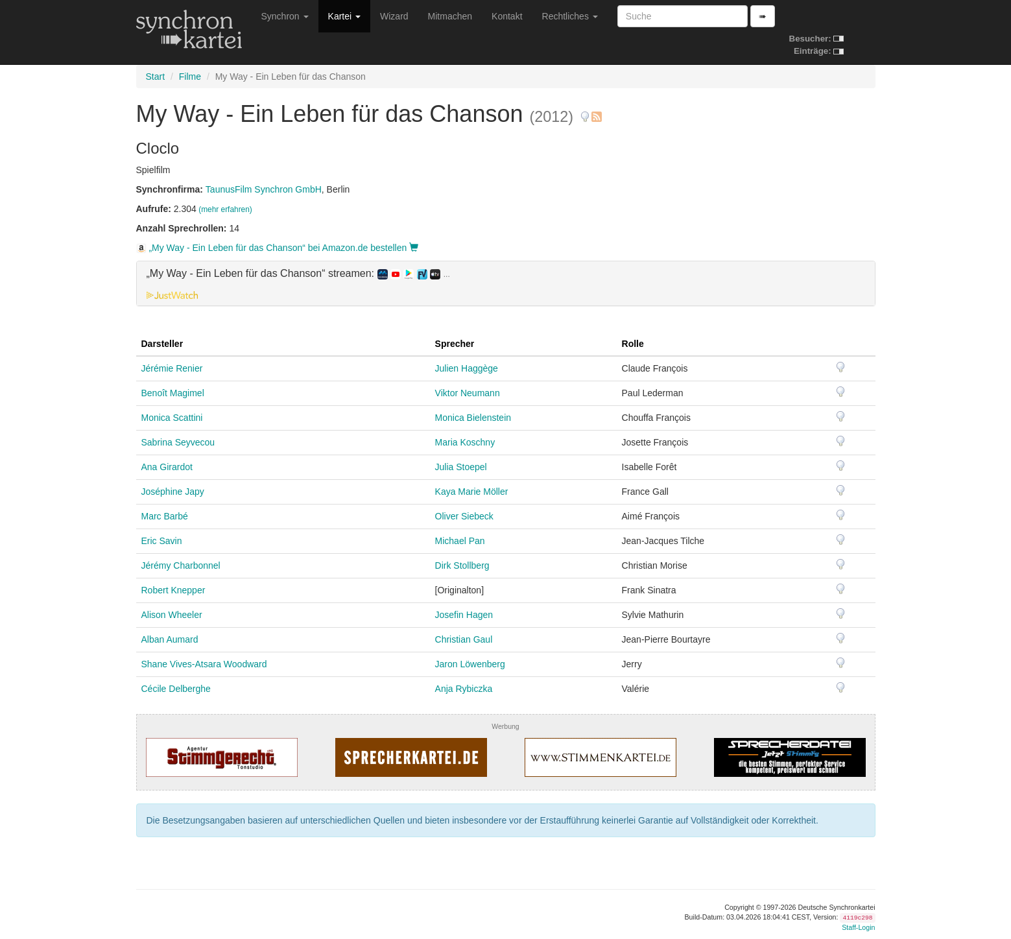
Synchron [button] (285, 16)
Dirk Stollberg (462, 565)
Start (155, 76)
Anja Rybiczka (464, 688)
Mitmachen (450, 16)
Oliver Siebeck (464, 516)
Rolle (633, 344)
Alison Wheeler (171, 615)
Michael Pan (460, 541)
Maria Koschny (465, 442)
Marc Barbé (164, 516)
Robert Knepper (173, 590)
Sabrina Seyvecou (178, 442)
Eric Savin (161, 541)
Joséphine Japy (172, 491)
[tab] (506, 283)
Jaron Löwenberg (470, 664)
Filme (190, 76)
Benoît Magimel (172, 393)
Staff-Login (858, 927)
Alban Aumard (169, 639)
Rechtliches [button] (570, 16)
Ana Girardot (167, 467)
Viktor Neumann (467, 393)
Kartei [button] (344, 16)
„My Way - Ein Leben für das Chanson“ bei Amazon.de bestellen (277, 248)
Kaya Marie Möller (471, 491)
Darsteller (162, 344)
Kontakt (507, 16)
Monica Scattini (172, 417)
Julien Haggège (466, 368)
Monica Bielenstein (473, 417)
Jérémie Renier (172, 368)
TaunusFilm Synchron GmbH (264, 189)
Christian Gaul (464, 639)
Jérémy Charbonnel (180, 565)
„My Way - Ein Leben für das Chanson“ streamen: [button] (298, 273)
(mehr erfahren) (225, 209)
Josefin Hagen (464, 615)
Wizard (394, 16)
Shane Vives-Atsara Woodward (204, 664)
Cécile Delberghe (176, 688)
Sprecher (455, 344)
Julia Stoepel (461, 467)
